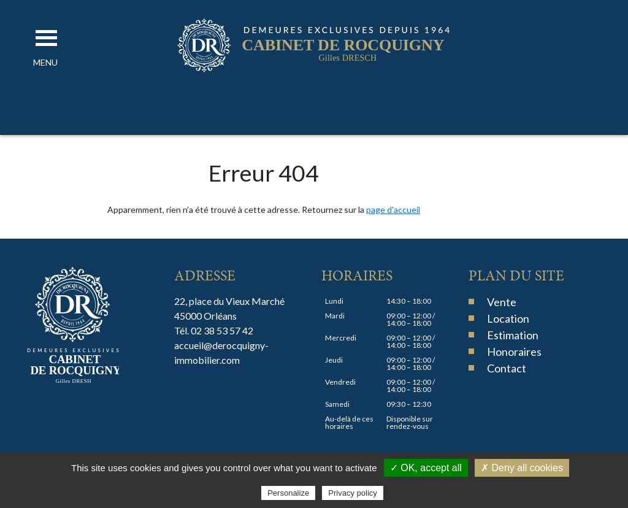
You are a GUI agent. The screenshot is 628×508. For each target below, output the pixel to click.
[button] (45, 62)
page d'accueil (393, 209)
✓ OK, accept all (426, 468)
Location (508, 318)
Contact (506, 368)
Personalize (288, 493)
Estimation (512, 335)
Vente (501, 302)
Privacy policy (352, 493)
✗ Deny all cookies (522, 468)
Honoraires (514, 351)
